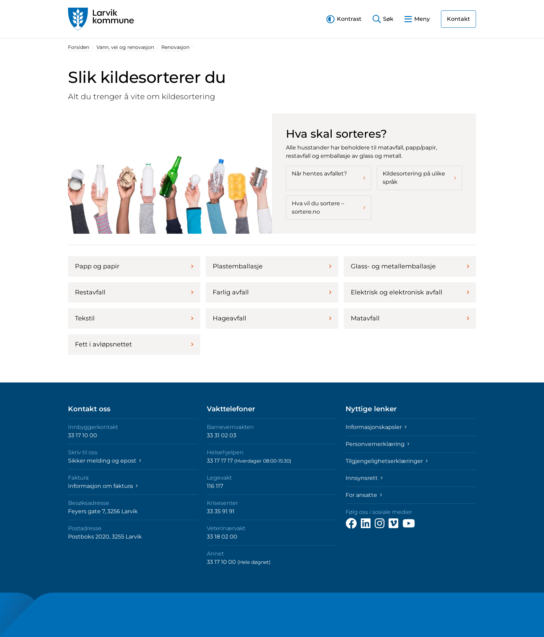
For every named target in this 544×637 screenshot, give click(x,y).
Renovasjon (175, 47)
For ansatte (364, 495)
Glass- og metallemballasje (410, 266)
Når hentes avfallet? (328, 175)
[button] (344, 19)
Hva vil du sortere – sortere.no (328, 207)
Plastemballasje (272, 266)
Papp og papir (134, 266)
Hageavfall (272, 318)
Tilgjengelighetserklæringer (387, 461)
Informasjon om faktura (103, 486)
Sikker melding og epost (104, 460)
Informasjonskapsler (376, 427)
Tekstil (134, 318)
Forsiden (78, 47)
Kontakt (458, 19)
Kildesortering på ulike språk (419, 177)
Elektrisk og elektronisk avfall (410, 292)
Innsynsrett (364, 478)
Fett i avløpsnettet (134, 344)
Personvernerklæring (377, 444)
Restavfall (134, 292)
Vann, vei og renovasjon (125, 47)
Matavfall (410, 318)
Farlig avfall (272, 292)
